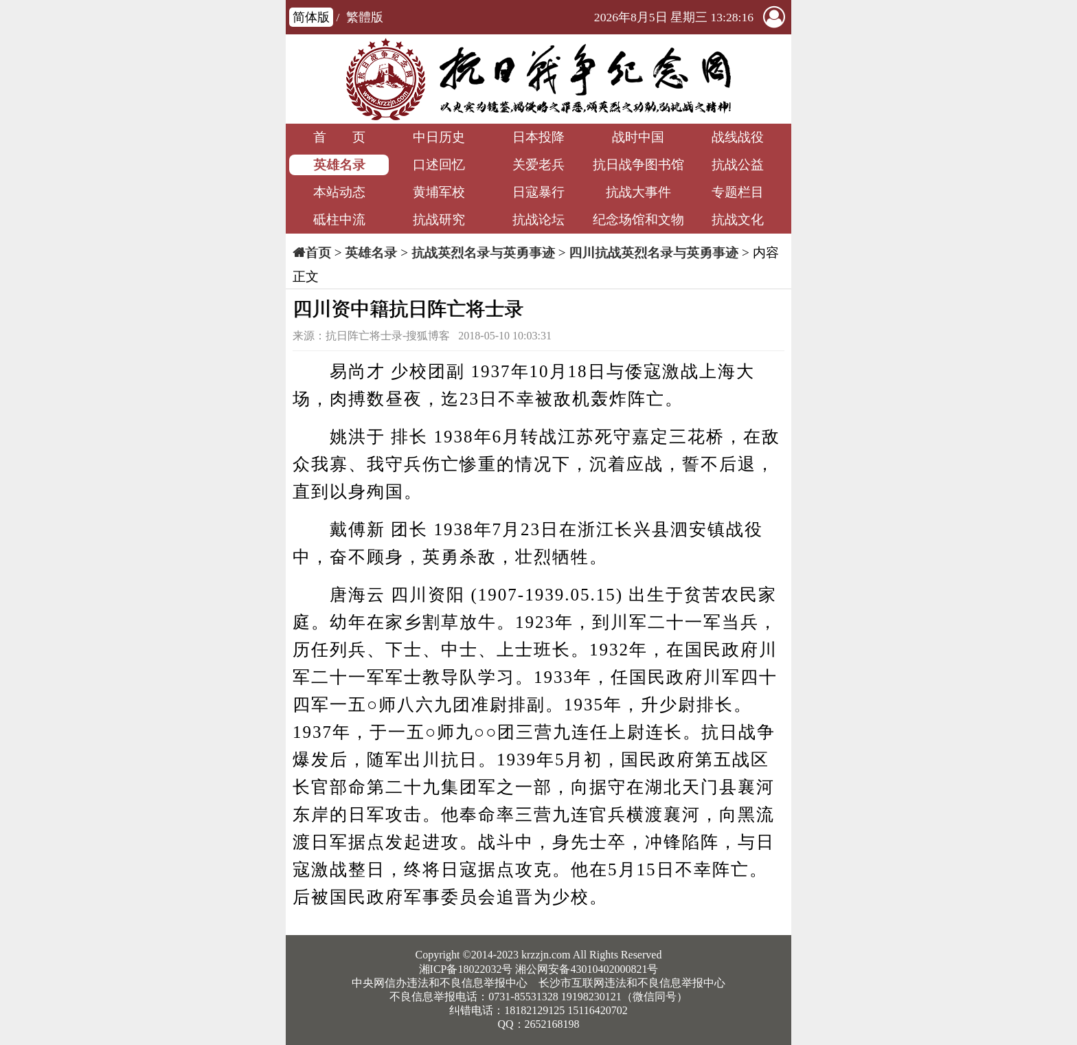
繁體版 (364, 17)
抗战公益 (738, 164)
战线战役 (738, 137)
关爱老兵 (538, 164)
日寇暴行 (538, 192)
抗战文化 (738, 219)
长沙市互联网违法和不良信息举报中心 (631, 983)
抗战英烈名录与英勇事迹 (483, 252)
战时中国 (638, 137)
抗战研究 (439, 219)
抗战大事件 (638, 192)
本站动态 (339, 192)
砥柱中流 (339, 219)
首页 (318, 252)
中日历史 (439, 137)
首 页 (339, 137)
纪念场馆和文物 (638, 219)
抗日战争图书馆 (638, 164)
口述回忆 (439, 164)
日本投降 (538, 137)
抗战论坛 (538, 219)
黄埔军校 (439, 192)
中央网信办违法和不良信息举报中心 (440, 983)
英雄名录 (339, 164)
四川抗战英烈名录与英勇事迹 (653, 252)
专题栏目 (738, 192)
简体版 (311, 17)
